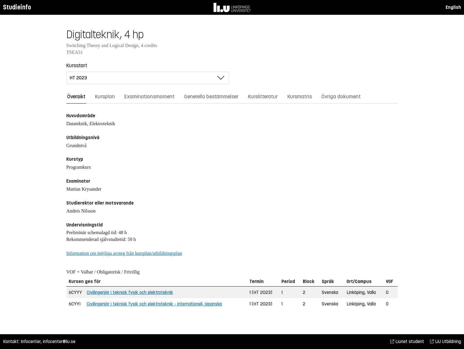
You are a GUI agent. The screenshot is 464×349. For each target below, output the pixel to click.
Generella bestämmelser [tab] (211, 96)
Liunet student (407, 341)
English (453, 7)
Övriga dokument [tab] (341, 96)
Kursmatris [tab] (299, 96)
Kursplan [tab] (105, 96)
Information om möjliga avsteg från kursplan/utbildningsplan (124, 253)
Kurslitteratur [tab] (263, 96)
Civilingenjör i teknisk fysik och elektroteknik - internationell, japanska (154, 304)
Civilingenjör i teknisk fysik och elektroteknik (130, 292)
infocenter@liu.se (59, 341)
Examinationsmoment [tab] (149, 96)
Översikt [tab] (76, 96)
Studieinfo (17, 7)
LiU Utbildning (445, 341)
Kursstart (76, 65)
